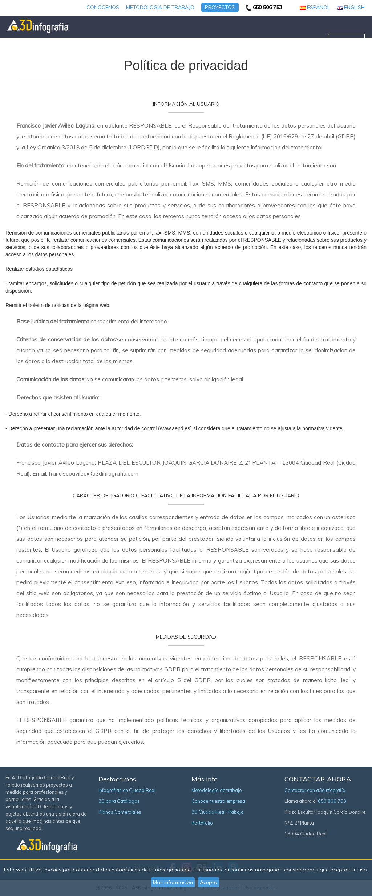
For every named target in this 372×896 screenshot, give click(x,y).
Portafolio (202, 823)
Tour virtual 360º (301, 40)
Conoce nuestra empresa (218, 801)
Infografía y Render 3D (98, 40)
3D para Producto (254, 40)
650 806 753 (332, 801)
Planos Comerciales (204, 40)
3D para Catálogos (153, 40)
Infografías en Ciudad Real (126, 790)
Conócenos (102, 7)
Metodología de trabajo (160, 7)
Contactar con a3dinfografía (314, 790)
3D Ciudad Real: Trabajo (217, 812)
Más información (173, 882)
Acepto (208, 882)
